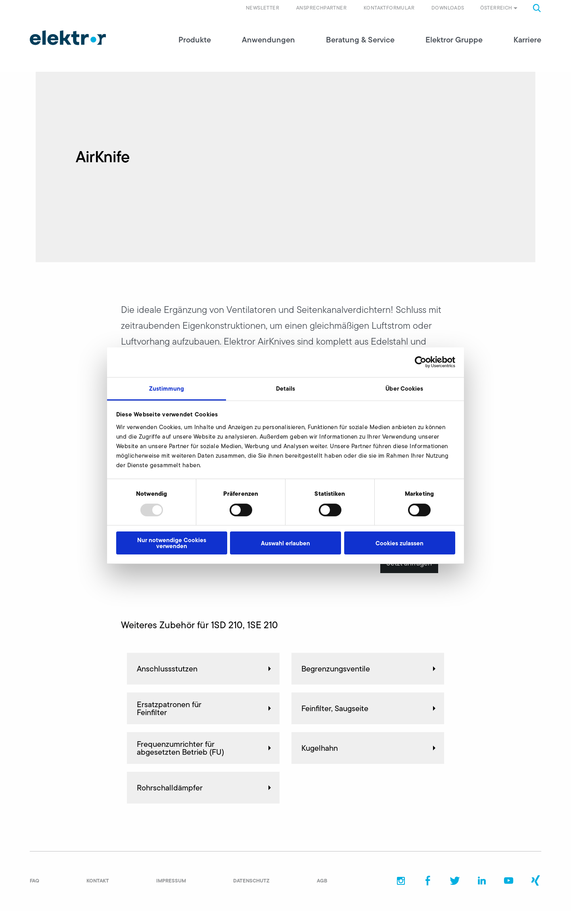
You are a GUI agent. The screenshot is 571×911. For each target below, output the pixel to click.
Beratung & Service (360, 40)
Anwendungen (268, 40)
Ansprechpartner (321, 8)
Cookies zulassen (399, 543)
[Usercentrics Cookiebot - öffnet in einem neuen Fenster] (420, 362)
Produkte (194, 40)
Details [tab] (285, 388)
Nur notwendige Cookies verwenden (171, 542)
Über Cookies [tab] (404, 388)
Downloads (447, 8)
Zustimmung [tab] (166, 388)
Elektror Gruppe (454, 40)
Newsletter (262, 8)
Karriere (527, 40)
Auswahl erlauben (285, 543)
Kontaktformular (389, 8)
